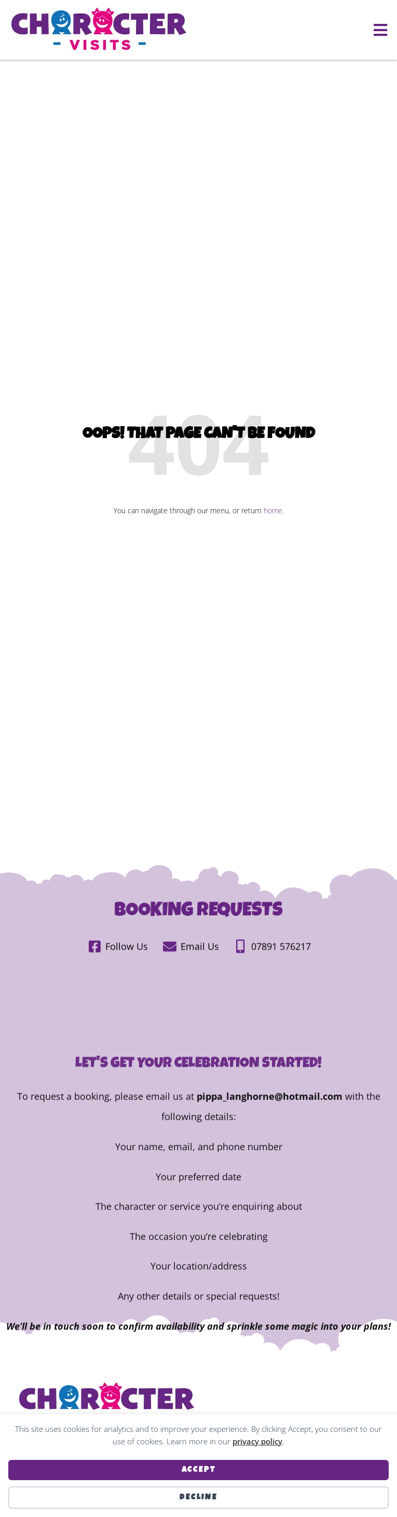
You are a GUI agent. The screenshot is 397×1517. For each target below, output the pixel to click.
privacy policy (257, 1441)
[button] (380, 30)
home (273, 510)
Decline (198, 1497)
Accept (199, 1470)
